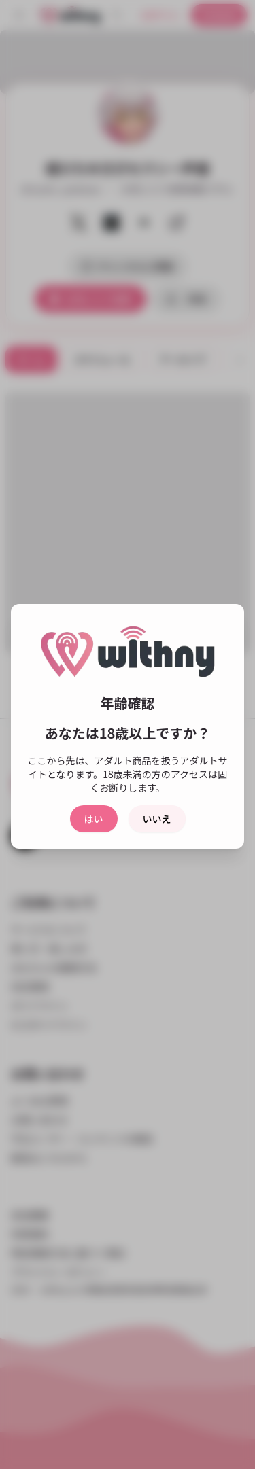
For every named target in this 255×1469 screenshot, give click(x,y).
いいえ (157, 819)
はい (93, 819)
